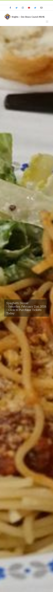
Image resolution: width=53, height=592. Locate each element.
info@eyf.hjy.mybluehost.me (26, 3)
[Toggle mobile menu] (47, 21)
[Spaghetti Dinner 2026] (26, 309)
